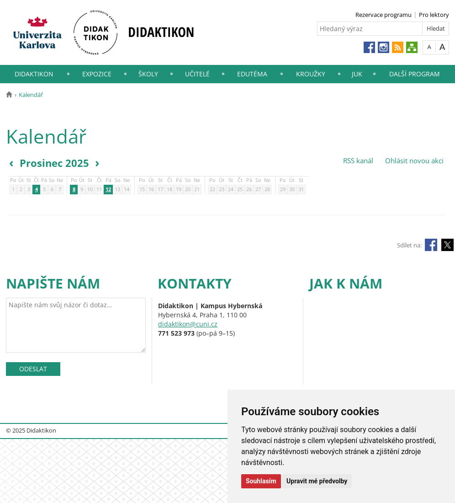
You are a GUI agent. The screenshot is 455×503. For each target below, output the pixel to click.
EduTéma (252, 74)
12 (108, 190)
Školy (148, 74)
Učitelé (197, 74)
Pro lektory (434, 15)
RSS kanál (358, 160)
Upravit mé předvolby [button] (316, 481)
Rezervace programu (383, 15)
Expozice (96, 74)
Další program (414, 74)
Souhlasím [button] (261, 481)
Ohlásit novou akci (413, 160)
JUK (357, 74)
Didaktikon (34, 74)
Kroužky (310, 74)
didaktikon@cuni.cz (187, 324)
